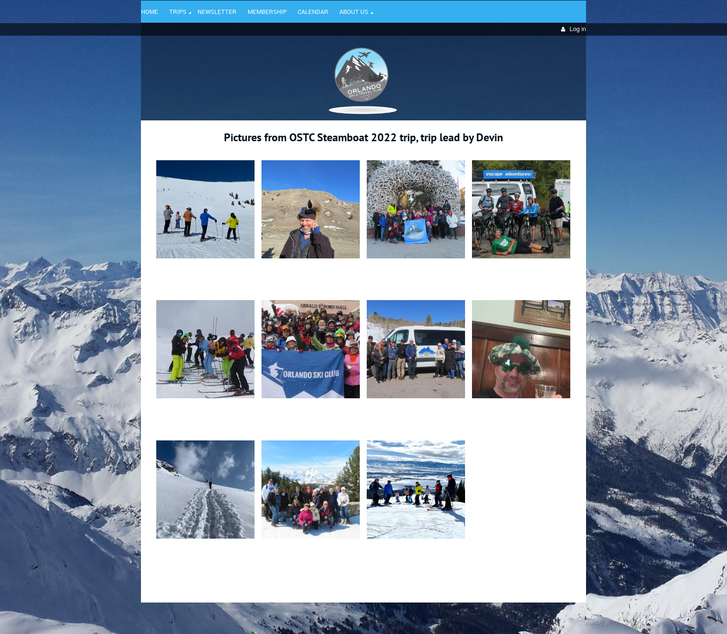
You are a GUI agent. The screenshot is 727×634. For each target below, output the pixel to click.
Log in (578, 28)
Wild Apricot (506, 616)
